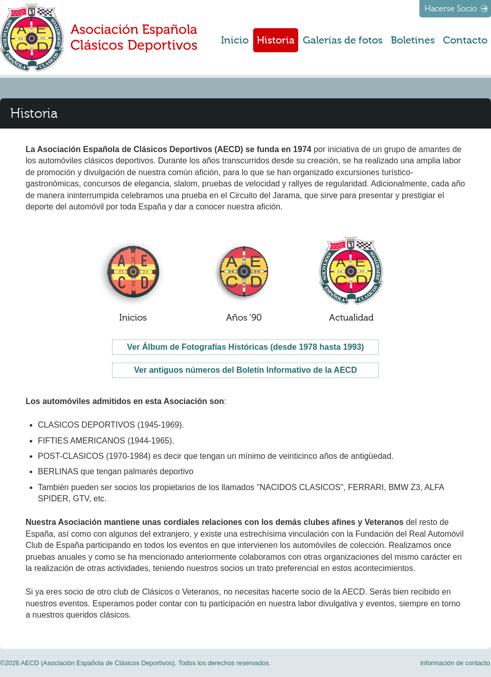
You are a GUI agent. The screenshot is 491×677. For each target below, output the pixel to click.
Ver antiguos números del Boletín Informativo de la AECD (245, 370)
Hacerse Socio (451, 8)
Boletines (413, 40)
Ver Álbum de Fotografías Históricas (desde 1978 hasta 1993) (245, 347)
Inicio (235, 40)
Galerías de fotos (343, 40)
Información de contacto (455, 663)
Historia (276, 40)
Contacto (465, 40)
